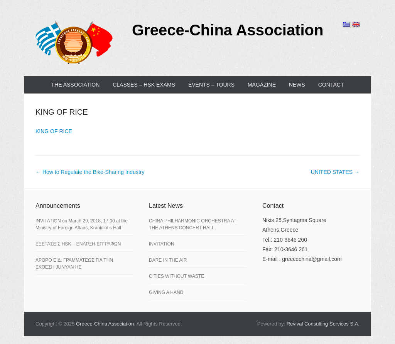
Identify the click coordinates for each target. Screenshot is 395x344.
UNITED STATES (335, 172)
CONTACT (331, 85)
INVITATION (161, 244)
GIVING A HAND (166, 292)
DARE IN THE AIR (168, 260)
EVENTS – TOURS (211, 85)
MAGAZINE (262, 85)
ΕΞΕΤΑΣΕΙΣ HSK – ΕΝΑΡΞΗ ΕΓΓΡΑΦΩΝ (78, 244)
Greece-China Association (227, 30)
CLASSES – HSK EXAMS (144, 85)
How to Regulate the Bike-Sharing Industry (89, 172)
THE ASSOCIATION (75, 85)
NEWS (297, 85)
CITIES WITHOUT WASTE (176, 276)
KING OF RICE (61, 112)
